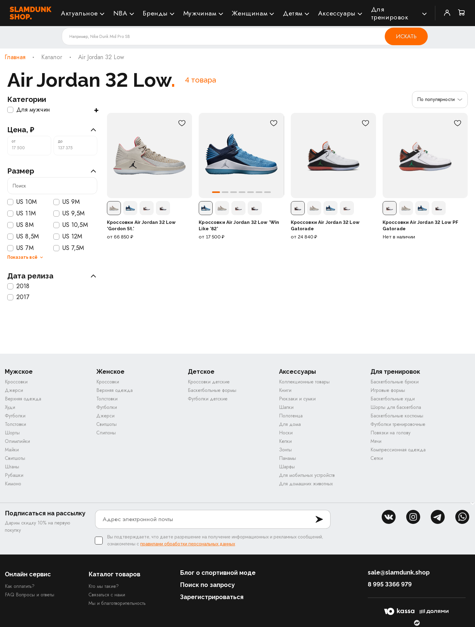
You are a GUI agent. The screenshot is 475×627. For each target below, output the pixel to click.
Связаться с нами (106, 594)
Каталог (51, 57)
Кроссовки (16, 381)
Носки (286, 432)
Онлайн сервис (28, 574)
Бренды (155, 13)
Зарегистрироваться (212, 597)
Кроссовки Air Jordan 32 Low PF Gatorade (421, 225)
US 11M (21, 213)
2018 (18, 286)
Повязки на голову (390, 432)
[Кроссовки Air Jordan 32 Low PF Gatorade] (425, 155)
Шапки (286, 407)
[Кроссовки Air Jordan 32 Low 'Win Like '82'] (241, 155)
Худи (10, 407)
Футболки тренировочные (397, 424)
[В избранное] (182, 123)
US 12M (67, 236)
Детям (293, 13)
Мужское (19, 371)
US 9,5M (69, 213)
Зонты (285, 449)
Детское (201, 371)
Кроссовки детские (209, 381)
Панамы (287, 458)
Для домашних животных (306, 483)
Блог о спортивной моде (218, 572)
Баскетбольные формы (212, 390)
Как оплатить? (20, 586)
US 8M (20, 225)
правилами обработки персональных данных (187, 543)
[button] (216, 192)
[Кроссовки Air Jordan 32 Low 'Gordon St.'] (149, 155)
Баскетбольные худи (392, 398)
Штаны (12, 466)
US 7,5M (68, 248)
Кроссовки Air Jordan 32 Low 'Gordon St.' (141, 225)
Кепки (285, 441)
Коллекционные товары (304, 381)
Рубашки (14, 475)
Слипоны (106, 432)
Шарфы (287, 466)
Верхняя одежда (23, 398)
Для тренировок (389, 13)
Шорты (12, 432)
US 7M (20, 248)
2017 (18, 297)
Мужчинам (200, 13)
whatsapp (462, 517)
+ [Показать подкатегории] (96, 109)
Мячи (375, 441)
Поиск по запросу (207, 584)
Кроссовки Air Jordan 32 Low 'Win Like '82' (239, 225)
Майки (12, 449)
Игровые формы (387, 390)
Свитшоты (15, 458)
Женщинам (249, 13)
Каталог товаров (114, 574)
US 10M (22, 202)
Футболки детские (208, 398)
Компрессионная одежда (398, 449)
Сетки (376, 458)
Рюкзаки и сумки (297, 398)
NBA (120, 13)
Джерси (14, 390)
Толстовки (15, 424)
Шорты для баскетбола (395, 407)
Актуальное (79, 13)
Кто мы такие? (103, 586)
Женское (110, 371)
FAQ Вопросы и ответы (29, 594)
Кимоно (13, 483)
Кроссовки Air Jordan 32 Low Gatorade (325, 225)
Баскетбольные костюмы (396, 415)
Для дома (290, 424)
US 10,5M (70, 225)
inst (413, 517)
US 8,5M (23, 236)
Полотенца (291, 415)
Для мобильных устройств (307, 475)
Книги (285, 390)
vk (389, 517)
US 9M (66, 202)
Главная (15, 57)
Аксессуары (337, 13)
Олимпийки (17, 441)
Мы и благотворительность (117, 603)
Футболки (15, 415)
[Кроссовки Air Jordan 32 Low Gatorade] (333, 155)
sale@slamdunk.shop (399, 572)
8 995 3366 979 (390, 584)
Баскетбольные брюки (394, 381)
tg (438, 517)
